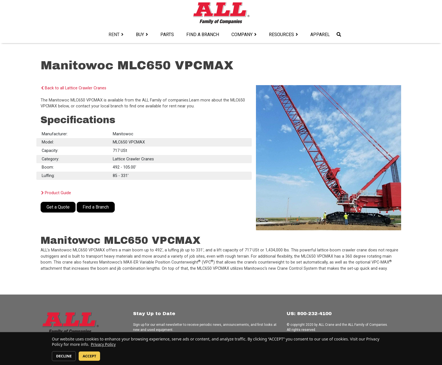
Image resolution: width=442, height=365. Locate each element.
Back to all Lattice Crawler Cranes (73, 88)
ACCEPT (89, 356)
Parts (167, 34)
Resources (281, 34)
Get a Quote (58, 207)
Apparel (320, 34)
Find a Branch (202, 34)
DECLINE (64, 356)
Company (242, 34)
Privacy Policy (103, 344)
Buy (140, 34)
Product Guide (56, 193)
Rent (114, 34)
